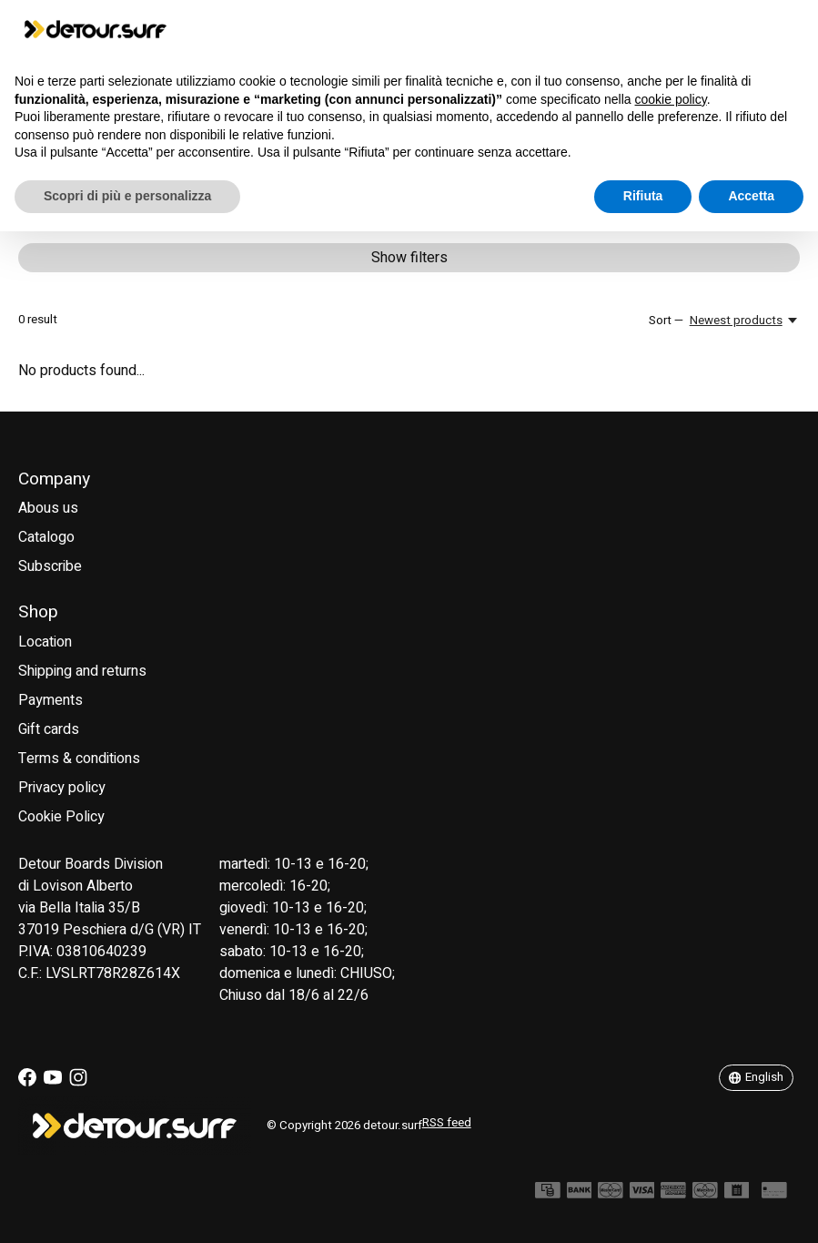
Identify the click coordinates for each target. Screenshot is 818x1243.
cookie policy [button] (671, 99)
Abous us (48, 508)
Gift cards (48, 729)
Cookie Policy (61, 817)
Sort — (666, 320)
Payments (50, 700)
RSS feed (446, 1123)
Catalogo (46, 537)
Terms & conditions (79, 758)
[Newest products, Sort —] (745, 320)
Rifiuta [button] (643, 195)
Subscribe (50, 566)
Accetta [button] (751, 195)
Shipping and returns (82, 671)
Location (45, 642)
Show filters (409, 258)
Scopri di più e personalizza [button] (127, 195)
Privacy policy (62, 788)
